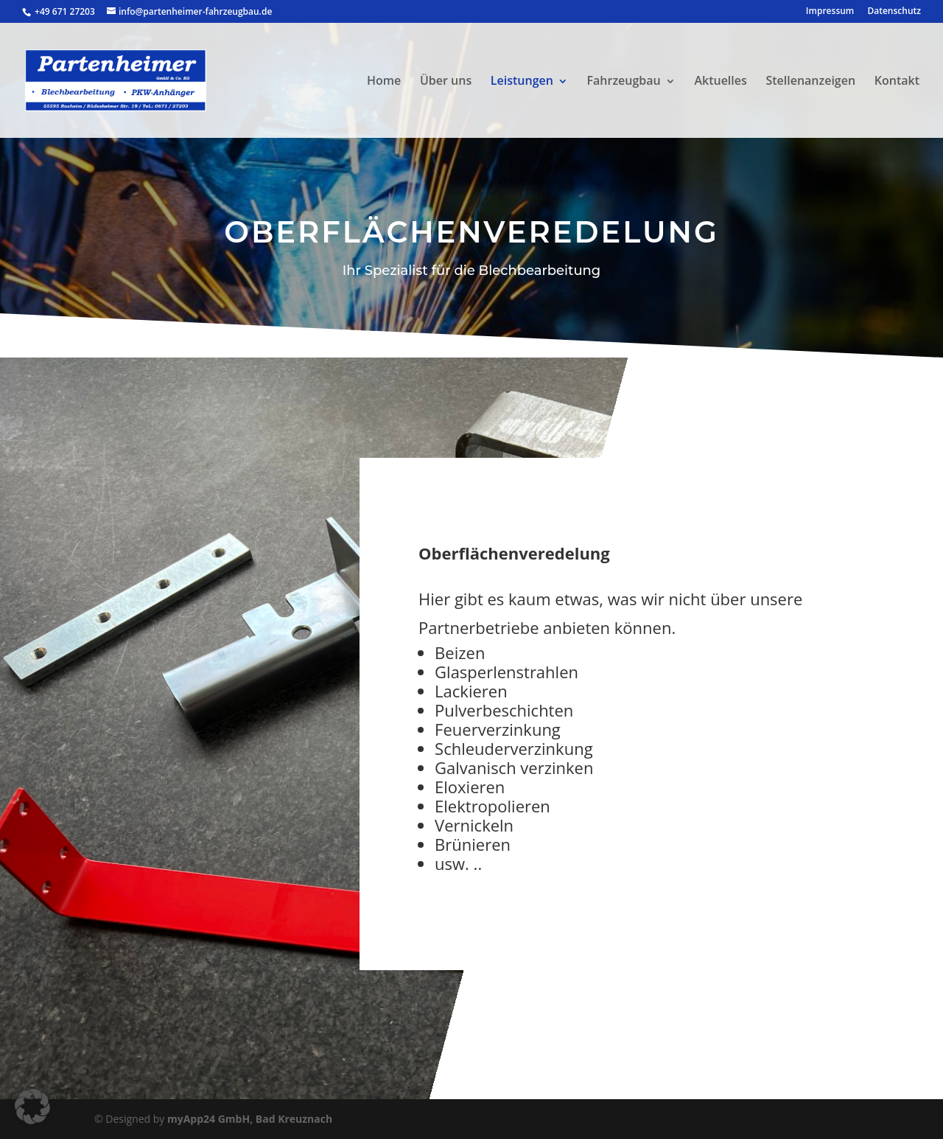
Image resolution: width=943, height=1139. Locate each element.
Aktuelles (720, 80)
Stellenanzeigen (810, 80)
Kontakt (896, 80)
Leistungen (522, 80)
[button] (32, 1106)
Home (384, 80)
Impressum (830, 12)
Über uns (446, 80)
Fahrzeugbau (624, 80)
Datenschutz (894, 12)
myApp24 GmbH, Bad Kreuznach (249, 1119)
